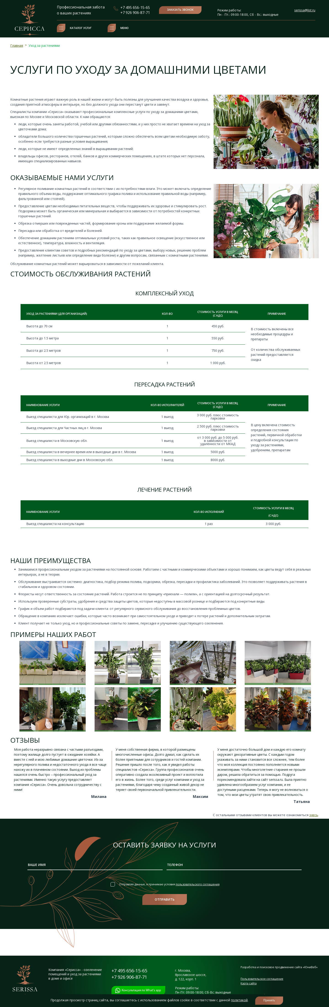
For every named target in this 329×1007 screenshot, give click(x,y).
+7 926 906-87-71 (135, 12)
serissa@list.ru (304, 10)
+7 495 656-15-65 (135, 7)
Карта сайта (249, 983)
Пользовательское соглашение (262, 979)
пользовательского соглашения (198, 884)
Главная (16, 45)
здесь (313, 815)
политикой (239, 1000)
